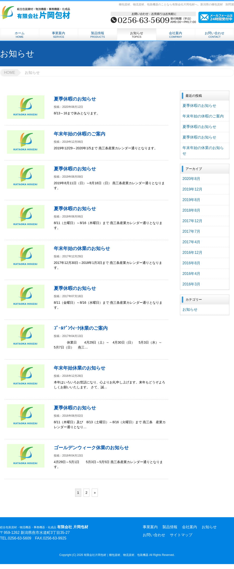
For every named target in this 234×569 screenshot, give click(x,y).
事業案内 (59, 34)
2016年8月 (192, 263)
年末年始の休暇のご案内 (203, 116)
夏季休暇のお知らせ (199, 106)
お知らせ (137, 34)
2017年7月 (192, 231)
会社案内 (176, 34)
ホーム (20, 34)
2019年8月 (192, 200)
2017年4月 (192, 242)
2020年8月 (192, 179)
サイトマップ (181, 535)
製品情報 (97, 34)
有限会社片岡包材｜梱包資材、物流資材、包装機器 (116, 555)
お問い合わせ (214, 34)
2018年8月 (192, 210)
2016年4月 (192, 274)
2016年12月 (192, 253)
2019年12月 (192, 189)
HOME (9, 73)
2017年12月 (192, 221)
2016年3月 (192, 284)
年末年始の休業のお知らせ (203, 150)
